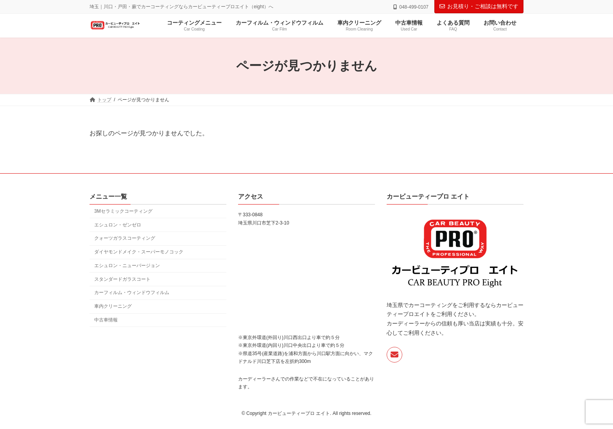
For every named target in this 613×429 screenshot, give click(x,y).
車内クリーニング (113, 306)
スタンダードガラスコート (122, 279)
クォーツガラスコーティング (124, 238)
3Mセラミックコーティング (123, 211)
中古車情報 (106, 320)
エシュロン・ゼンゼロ (117, 224)
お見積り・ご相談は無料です (478, 6)
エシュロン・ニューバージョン (127, 265)
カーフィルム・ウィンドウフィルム (131, 292)
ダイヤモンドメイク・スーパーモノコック (138, 252)
